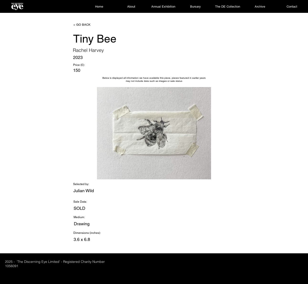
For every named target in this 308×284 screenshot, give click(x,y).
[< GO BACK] (89, 24)
